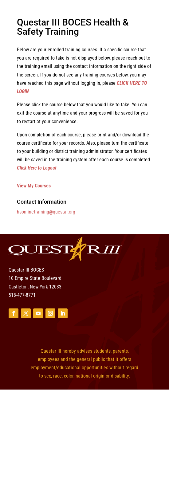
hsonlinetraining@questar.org (46, 212)
